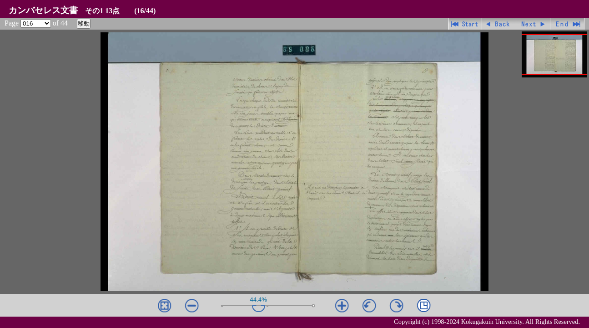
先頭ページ (465, 24)
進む (533, 24)
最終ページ (567, 24)
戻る (499, 24)
